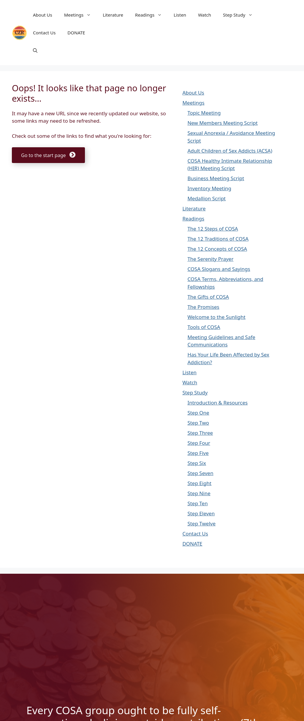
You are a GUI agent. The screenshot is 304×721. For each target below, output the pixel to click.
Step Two (198, 422)
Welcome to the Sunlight (216, 317)
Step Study (241, 15)
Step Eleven (201, 513)
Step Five (197, 453)
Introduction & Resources (217, 402)
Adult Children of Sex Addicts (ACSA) (229, 150)
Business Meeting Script (215, 178)
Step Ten (197, 503)
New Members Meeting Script (222, 122)
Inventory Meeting (209, 188)
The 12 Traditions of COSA (217, 238)
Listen (180, 15)
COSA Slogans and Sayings (218, 269)
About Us (42, 15)
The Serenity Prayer (210, 258)
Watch (204, 15)
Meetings (80, 15)
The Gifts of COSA (208, 296)
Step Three (200, 432)
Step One (198, 412)
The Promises (203, 306)
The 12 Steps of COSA (212, 228)
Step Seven (200, 473)
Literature (113, 15)
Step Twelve (201, 523)
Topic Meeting (204, 112)
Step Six (196, 463)
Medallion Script (206, 198)
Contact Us (44, 33)
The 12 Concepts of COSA (217, 248)
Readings (151, 15)
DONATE (76, 33)
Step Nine (198, 493)
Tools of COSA (203, 327)
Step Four (198, 442)
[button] (35, 50)
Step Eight (199, 483)
